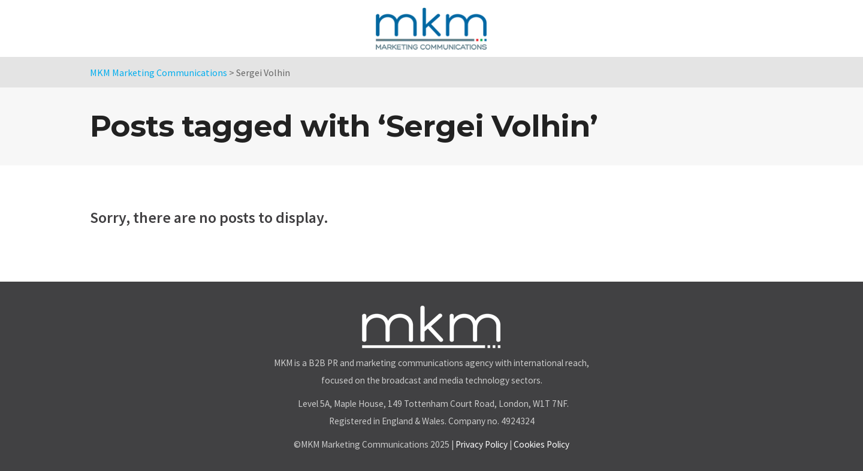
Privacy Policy (481, 444)
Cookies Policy (541, 444)
